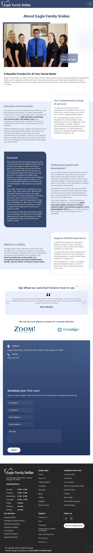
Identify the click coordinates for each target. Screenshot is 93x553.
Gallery (41, 497)
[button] (84, 302)
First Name (14, 399)
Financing (42, 525)
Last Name (14, 406)
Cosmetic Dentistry (11, 527)
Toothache (68, 478)
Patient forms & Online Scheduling (47, 529)
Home (41, 474)
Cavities (67, 494)
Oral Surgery (8, 530)
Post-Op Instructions (46, 534)
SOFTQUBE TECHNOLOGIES (40, 550)
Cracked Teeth (69, 474)
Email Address (15, 414)
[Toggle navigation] (90, 4)
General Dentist (10, 517)
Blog (40, 494)
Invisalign (42, 486)
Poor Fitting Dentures (72, 501)
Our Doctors (43, 538)
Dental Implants (44, 482)
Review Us (43, 542)
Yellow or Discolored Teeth (74, 486)
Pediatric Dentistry (11, 534)
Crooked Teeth (69, 490)
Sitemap (42, 501)
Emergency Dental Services (14, 521)
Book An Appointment (74, 526)
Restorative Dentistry (12, 524)
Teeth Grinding (69, 505)
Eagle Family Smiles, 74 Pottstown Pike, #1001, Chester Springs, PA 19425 (35, 350)
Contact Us (43, 517)
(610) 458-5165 (68, 58)
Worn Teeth (68, 497)
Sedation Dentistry (11, 537)
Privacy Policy (44, 505)
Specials (42, 490)
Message (10, 428)
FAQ (40, 521)
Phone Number (16, 421)
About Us (42, 478)
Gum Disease (69, 482)
